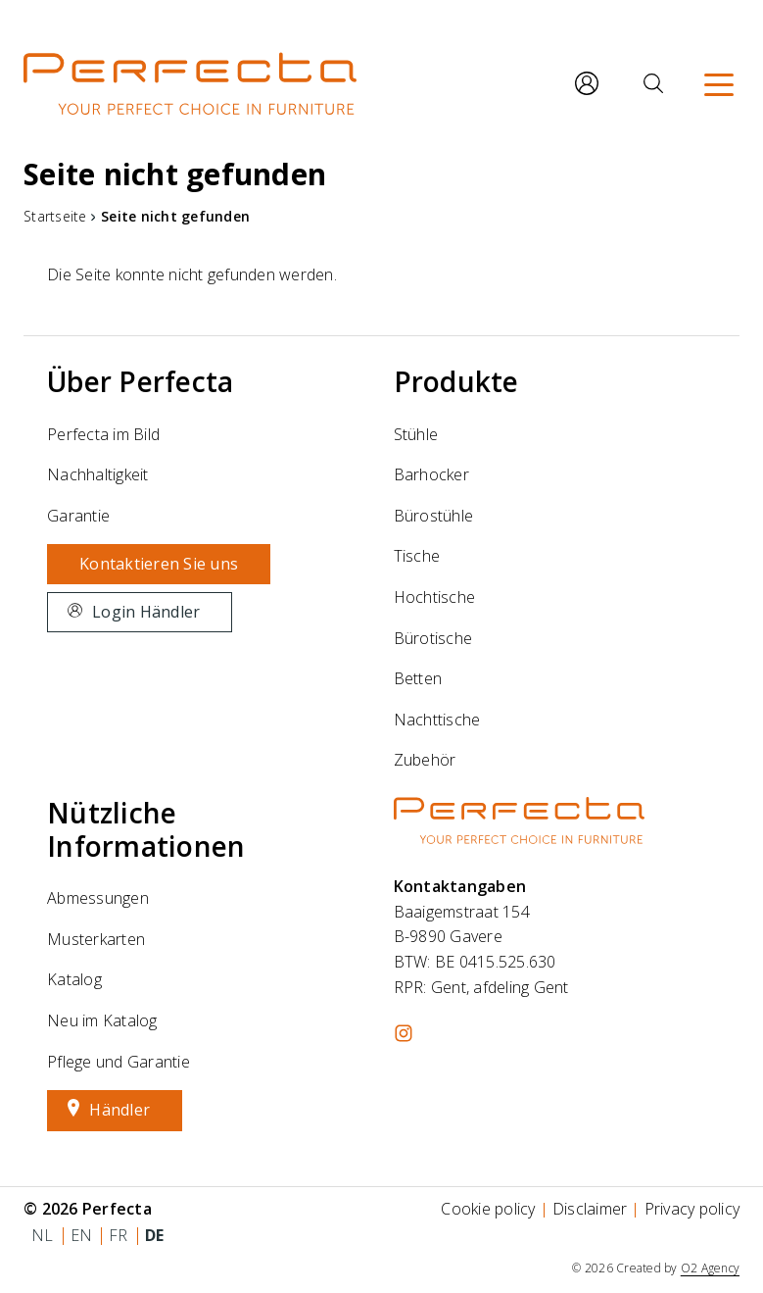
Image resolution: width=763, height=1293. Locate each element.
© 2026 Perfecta (88, 1208)
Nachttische (437, 719)
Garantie (78, 515)
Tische (417, 556)
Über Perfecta (140, 381)
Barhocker (431, 474)
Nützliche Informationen (146, 829)
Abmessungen (98, 898)
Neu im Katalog (102, 1020)
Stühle (416, 434)
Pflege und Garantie (118, 1061)
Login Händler (146, 611)
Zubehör (425, 760)
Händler (119, 1109)
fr (118, 1235)
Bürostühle (434, 515)
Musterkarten (96, 939)
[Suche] (653, 83)
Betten (418, 678)
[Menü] (718, 83)
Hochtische (435, 597)
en (82, 1235)
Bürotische (433, 638)
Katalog (74, 979)
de (155, 1235)
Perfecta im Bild (103, 434)
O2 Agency (710, 1268)
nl (42, 1235)
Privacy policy (692, 1208)
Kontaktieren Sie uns (158, 563)
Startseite (55, 216)
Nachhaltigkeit (98, 474)
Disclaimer (590, 1208)
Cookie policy (488, 1208)
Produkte (456, 381)
